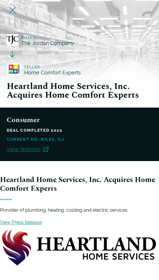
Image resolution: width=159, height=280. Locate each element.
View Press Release (21, 222)
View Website (28, 149)
